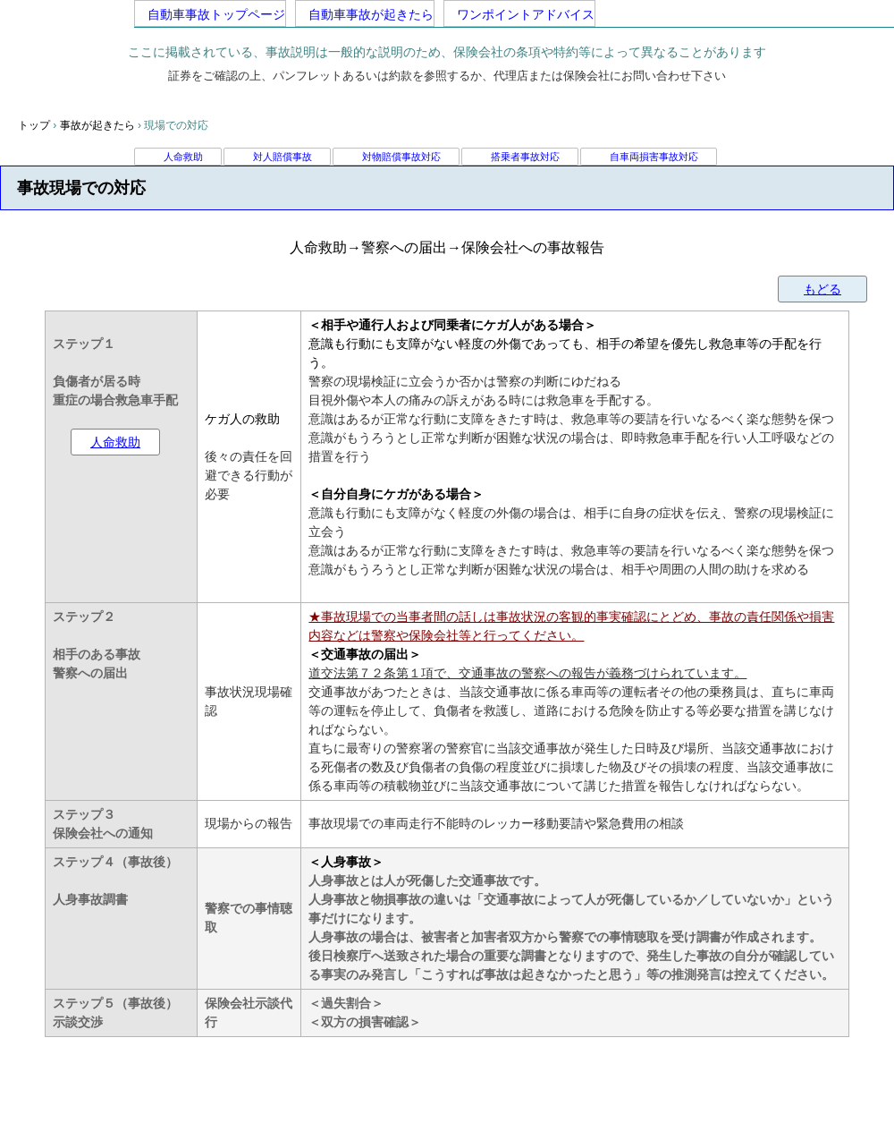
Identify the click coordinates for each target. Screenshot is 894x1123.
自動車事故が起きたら (365, 14)
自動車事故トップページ (210, 14)
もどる (822, 289)
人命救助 (183, 156)
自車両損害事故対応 (654, 156)
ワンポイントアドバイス (519, 14)
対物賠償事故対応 (401, 156)
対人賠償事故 (282, 156)
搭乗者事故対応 (525, 156)
